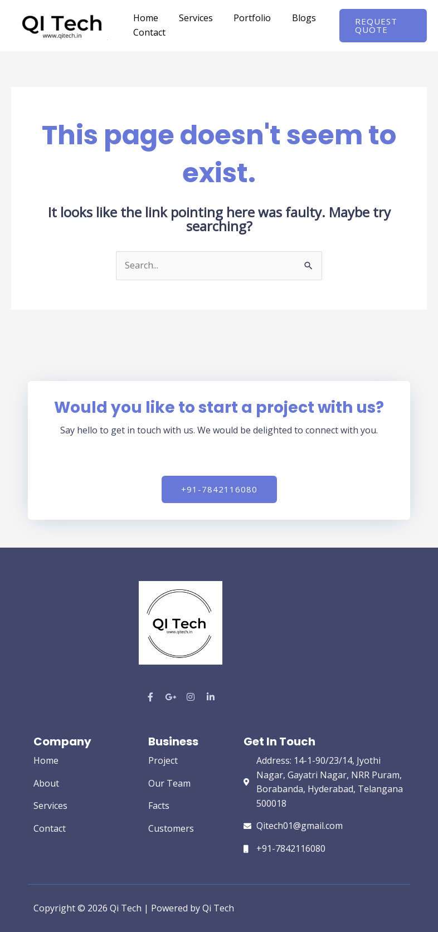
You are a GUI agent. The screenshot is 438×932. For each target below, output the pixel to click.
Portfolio (245, 18)
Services (191, 18)
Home (144, 18)
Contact (148, 32)
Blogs (293, 18)
